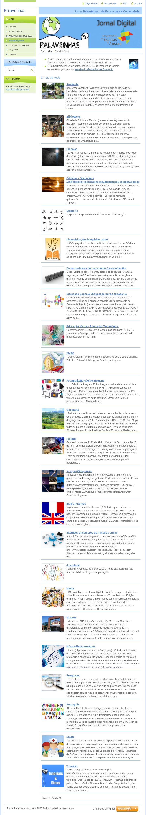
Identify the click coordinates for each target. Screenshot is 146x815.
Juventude (73, 565)
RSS (125, 3)
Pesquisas (73, 675)
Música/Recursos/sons (80, 646)
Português (73, 704)
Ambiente (72, 84)
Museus (71, 617)
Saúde (70, 736)
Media (70, 588)
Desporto (72, 210)
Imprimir (138, 3)
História (71, 438)
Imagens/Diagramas (79, 471)
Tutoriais (71, 766)
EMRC (70, 353)
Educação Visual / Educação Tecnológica (92, 326)
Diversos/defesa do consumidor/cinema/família (96, 268)
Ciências (71, 149)
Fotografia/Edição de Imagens (85, 380)
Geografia (72, 409)
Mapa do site (110, 3)
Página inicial (47, 51)
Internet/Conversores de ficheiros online (92, 532)
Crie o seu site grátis (104, 808)
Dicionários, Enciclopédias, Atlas (87, 239)
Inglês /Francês (76, 503)
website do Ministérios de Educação (94, 69)
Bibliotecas (73, 116)
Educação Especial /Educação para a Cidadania (96, 293)
